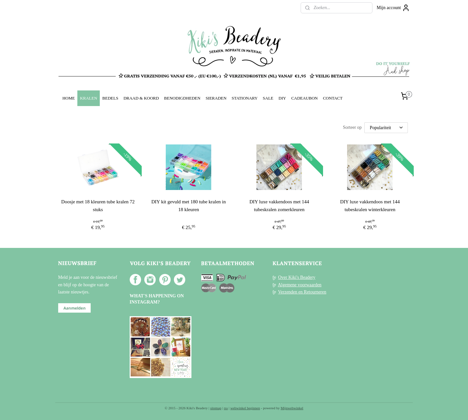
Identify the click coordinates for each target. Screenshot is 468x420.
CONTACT (333, 98)
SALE (268, 98)
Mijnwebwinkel (292, 408)
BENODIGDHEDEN (182, 98)
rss (226, 408)
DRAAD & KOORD (141, 98)
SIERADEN (216, 98)
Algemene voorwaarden (299, 284)
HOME (68, 98)
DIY (282, 98)
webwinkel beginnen (245, 408)
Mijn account (393, 8)
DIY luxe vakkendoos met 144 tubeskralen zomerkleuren (279, 205)
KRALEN (88, 98)
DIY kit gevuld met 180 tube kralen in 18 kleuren (188, 205)
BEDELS (110, 98)
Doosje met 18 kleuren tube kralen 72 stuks (98, 205)
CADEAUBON (304, 98)
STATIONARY (245, 98)
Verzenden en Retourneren (302, 292)
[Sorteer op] (386, 128)
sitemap (215, 408)
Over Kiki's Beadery (297, 277)
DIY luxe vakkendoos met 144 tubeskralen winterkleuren (370, 205)
